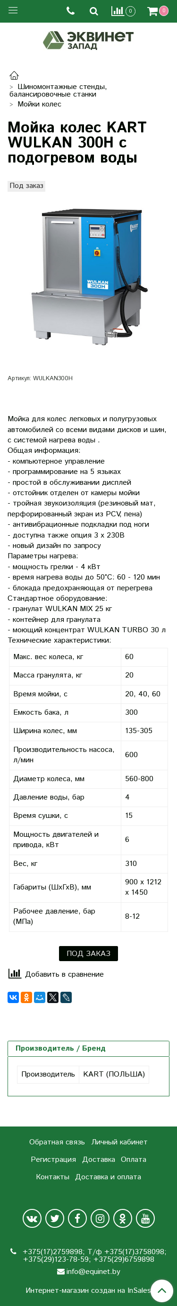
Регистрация (53, 1159)
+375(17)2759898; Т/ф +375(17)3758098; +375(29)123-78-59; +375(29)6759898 (93, 1256)
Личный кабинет (119, 1142)
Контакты (52, 1177)
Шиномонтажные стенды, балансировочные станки (58, 91)
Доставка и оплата (108, 1177)
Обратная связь (57, 1142)
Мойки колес (39, 104)
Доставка (98, 1159)
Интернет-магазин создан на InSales (88, 1291)
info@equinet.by (93, 1271)
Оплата (133, 1159)
